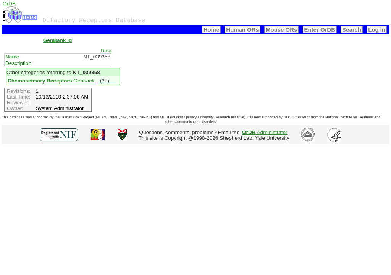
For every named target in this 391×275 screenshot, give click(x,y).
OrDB (9, 3)
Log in (376, 29)
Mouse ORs (281, 29)
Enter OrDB (319, 29)
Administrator (265, 132)
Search (351, 29)
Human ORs (242, 29)
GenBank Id (57, 40)
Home (212, 29)
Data (105, 50)
